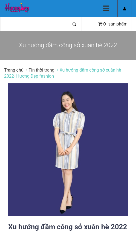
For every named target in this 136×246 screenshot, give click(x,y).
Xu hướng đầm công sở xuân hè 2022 (67, 227)
